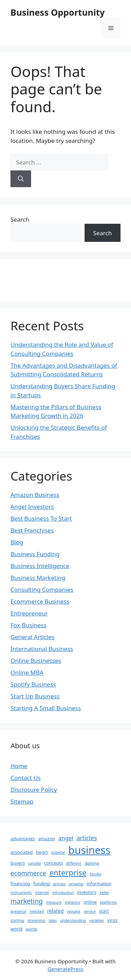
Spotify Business (33, 684)
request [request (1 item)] (73, 911)
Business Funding (35, 554)
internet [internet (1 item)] (42, 892)
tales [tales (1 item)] (53, 920)
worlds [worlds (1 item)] (32, 929)
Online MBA (26, 672)
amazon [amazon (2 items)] (46, 838)
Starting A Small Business (45, 708)
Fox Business (28, 625)
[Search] (20, 178)
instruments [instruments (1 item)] (21, 892)
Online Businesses (35, 661)
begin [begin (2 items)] (42, 852)
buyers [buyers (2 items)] (17, 863)
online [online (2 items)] (89, 902)
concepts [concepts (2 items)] (53, 863)
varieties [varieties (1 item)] (96, 920)
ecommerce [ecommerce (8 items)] (28, 872)
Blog (16, 542)
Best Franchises (32, 530)
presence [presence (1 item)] (18, 911)
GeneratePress (65, 968)
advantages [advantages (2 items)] (22, 838)
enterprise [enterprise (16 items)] (67, 872)
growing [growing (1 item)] (76, 883)
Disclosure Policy (33, 790)
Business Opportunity (57, 12)
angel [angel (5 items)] (65, 838)
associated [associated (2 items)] (21, 852)
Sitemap (21, 801)
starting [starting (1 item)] (17, 920)
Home (18, 766)
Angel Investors (32, 507)
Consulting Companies (41, 589)
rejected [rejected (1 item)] (37, 911)
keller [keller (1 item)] (104, 892)
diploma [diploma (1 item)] (92, 863)
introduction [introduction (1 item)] (63, 892)
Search (19, 219)
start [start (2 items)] (104, 911)
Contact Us (25, 778)
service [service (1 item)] (89, 911)
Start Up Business (34, 696)
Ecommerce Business (40, 601)
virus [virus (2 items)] (112, 920)
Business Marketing (37, 578)
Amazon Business (34, 495)
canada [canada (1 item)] (34, 863)
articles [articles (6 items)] (87, 838)
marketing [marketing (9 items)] (26, 901)
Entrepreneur (29, 613)
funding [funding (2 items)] (41, 883)
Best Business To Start (41, 518)
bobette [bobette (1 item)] (58, 852)
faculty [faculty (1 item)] (95, 874)
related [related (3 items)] (55, 911)
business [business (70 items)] (89, 850)
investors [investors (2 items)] (86, 892)
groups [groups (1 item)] (59, 883)
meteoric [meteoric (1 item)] (72, 902)
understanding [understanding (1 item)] (73, 920)
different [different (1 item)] (73, 863)
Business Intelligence (39, 566)
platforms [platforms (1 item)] (108, 902)
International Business (41, 649)
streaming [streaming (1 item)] (36, 920)
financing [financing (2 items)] (20, 883)
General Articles (32, 637)
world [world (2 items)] (16, 929)
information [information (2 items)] (99, 883)
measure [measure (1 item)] (53, 902)
